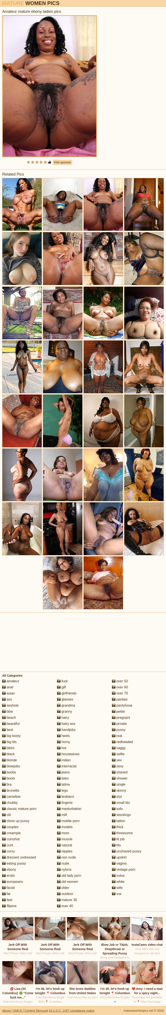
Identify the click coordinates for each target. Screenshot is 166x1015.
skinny (119, 790)
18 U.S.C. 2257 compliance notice (71, 1010)
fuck (62, 681)
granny (64, 711)
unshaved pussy (126, 851)
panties (120, 699)
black (8, 754)
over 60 (120, 687)
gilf (61, 687)
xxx (116, 894)
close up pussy (15, 821)
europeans (12, 881)
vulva (118, 875)
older (63, 888)
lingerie (65, 802)
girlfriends (67, 693)
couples (10, 827)
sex (117, 760)
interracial (67, 766)
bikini (8, 748)
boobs (9, 772)
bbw (7, 711)
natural (64, 845)
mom (63, 833)
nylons (64, 869)
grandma (66, 705)
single (118, 784)
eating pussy (14, 863)
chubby (10, 802)
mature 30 (67, 900)
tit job (118, 839)
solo (117, 809)
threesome (122, 833)
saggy (119, 748)
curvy (8, 851)
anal (7, 687)
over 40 (65, 906)
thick (117, 827)
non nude (66, 857)
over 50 (120, 681)
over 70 (120, 693)
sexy (117, 766)
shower (120, 778)
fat (6, 894)
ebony (9, 869)
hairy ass (66, 723)
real (117, 736)
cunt (7, 845)
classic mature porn (19, 809)
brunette (10, 790)
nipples (64, 851)
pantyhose (122, 705)
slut (117, 796)
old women (67, 881)
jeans (63, 772)
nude (63, 863)
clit (6, 815)
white (118, 881)
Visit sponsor (62, 162)
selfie (118, 754)
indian (64, 760)
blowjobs (11, 766)
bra (7, 784)
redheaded (122, 742)
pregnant (121, 717)
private (119, 723)
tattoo (118, 821)
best (7, 730)
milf (62, 815)
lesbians (65, 796)
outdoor (65, 894)
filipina (9, 906)
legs (62, 790)
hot (61, 748)
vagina (119, 863)
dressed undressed (19, 857)
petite (118, 711)
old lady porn (69, 875)
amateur (10, 681)
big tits (9, 742)
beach (9, 717)
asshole (10, 705)
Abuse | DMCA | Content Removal (25, 1010)
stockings (121, 815)
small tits (121, 802)
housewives (68, 754)
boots (8, 778)
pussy (118, 730)
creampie (11, 833)
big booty (11, 736)
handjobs (66, 730)
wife (117, 888)
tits (116, 845)
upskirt (119, 857)
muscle (64, 839)
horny (63, 742)
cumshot (11, 839)
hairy (63, 717)
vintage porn (124, 869)
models (65, 827)
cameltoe (11, 796)
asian (8, 693)
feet (7, 900)
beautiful (11, 723)
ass (7, 699)
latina (63, 784)
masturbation (69, 809)
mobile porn (68, 821)
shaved (120, 772)
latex (63, 778)
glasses (65, 699)
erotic (8, 875)
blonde (9, 760)
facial (8, 888)
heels (63, 736)
